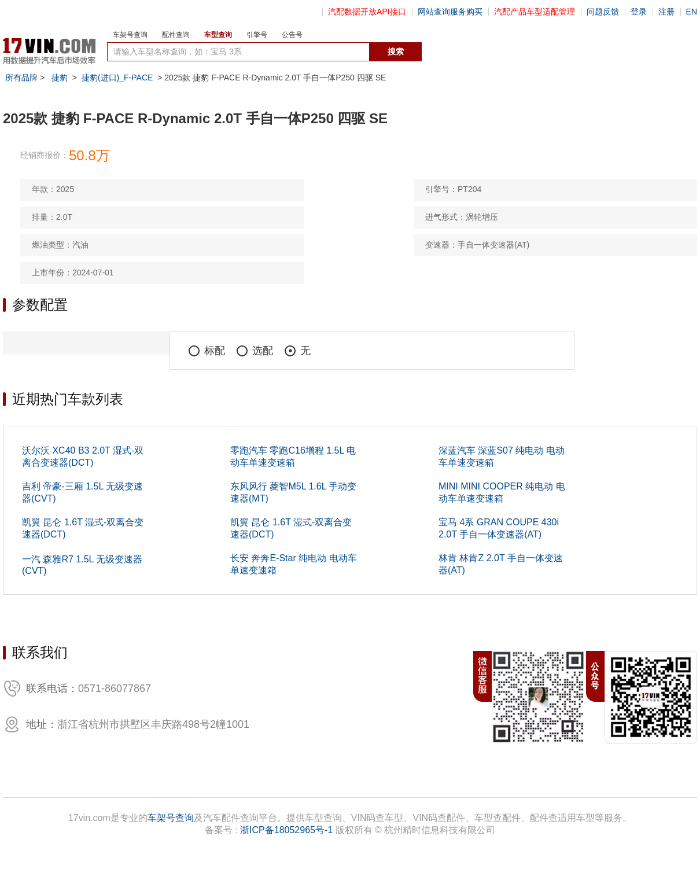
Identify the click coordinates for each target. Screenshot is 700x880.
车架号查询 (130, 35)
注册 (666, 11)
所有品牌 (21, 77)
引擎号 (256, 35)
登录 (639, 11)
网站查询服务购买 (450, 11)
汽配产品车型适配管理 (534, 11)
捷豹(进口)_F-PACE (117, 77)
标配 (207, 350)
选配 (255, 350)
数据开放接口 (447, 52)
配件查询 (176, 35)
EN (691, 11)
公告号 (292, 35)
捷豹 (59, 77)
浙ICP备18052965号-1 (286, 830)
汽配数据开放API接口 (367, 11)
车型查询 (218, 35)
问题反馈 (603, 11)
